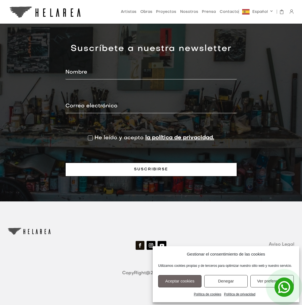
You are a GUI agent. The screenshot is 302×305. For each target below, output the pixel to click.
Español (260, 12)
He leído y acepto (151, 138)
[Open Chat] (284, 287)
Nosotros (189, 12)
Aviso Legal (281, 244)
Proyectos (166, 12)
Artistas (128, 12)
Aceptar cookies (180, 281)
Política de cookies (207, 294)
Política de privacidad (239, 294)
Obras (146, 12)
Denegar (226, 281)
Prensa (209, 12)
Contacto (229, 12)
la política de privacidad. (179, 138)
